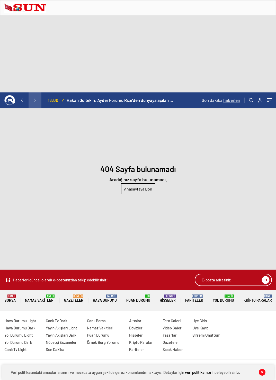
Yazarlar (170, 335)
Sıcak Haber (173, 349)
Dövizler (136, 328)
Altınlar (135, 320)
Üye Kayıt (200, 328)
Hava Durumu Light (20, 320)
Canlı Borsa (96, 320)
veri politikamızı (198, 372)
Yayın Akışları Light (61, 328)
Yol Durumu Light (18, 335)
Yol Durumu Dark (18, 342)
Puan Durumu (138, 298)
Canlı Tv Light (15, 349)
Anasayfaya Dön (138, 188)
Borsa (10, 298)
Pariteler (194, 298)
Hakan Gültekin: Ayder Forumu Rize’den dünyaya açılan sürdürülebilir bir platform (121, 100)
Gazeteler (73, 298)
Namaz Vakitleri (40, 298)
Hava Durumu (105, 298)
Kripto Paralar (258, 298)
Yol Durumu (223, 298)
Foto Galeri (172, 320)
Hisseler (168, 298)
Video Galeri (172, 328)
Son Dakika (55, 349)
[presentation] (22, 100)
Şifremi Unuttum (206, 335)
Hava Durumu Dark (19, 328)
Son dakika (221, 100)
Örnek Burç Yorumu (103, 342)
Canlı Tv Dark (56, 320)
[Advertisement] (138, 54)
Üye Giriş (199, 320)
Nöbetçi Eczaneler (61, 342)
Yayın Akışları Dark (61, 335)
